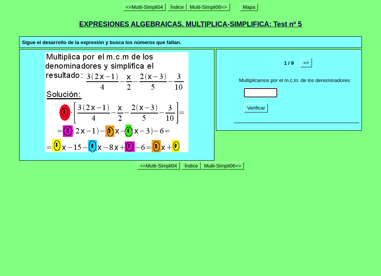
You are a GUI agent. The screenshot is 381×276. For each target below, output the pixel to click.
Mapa (249, 7)
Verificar (256, 108)
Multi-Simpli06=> (208, 7)
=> (306, 63)
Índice (177, 7)
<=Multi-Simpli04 (144, 7)
